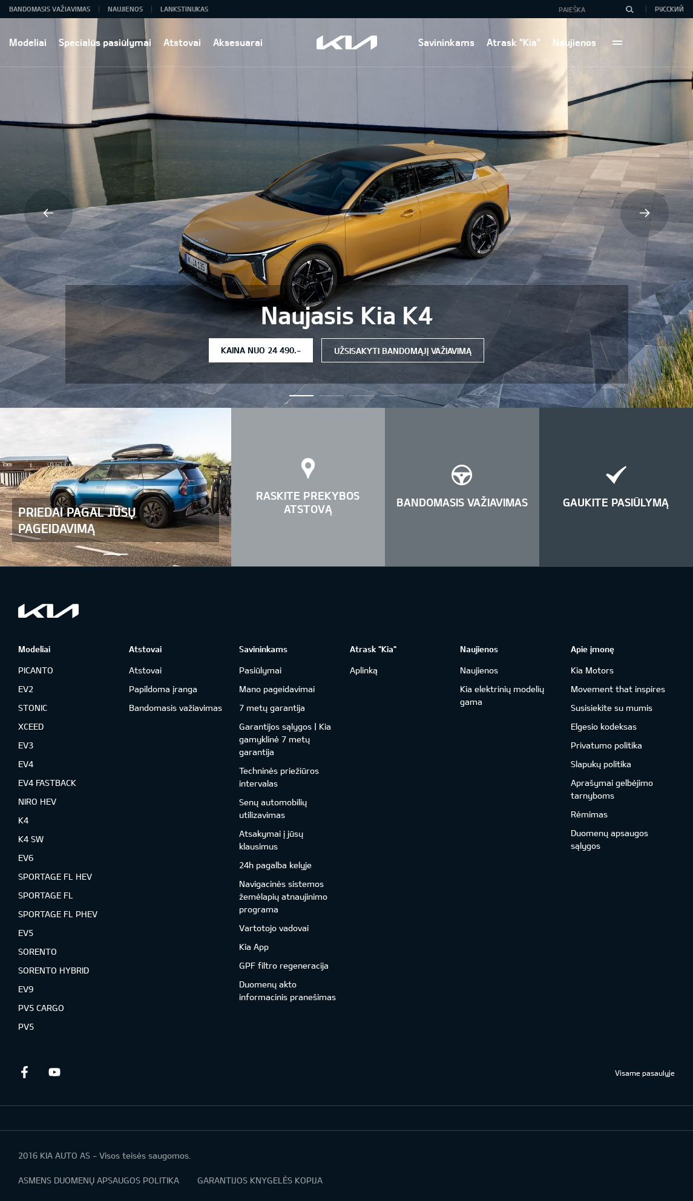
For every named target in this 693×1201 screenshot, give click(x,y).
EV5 (25, 933)
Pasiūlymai (260, 670)
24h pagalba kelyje (275, 865)
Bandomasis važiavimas (49, 9)
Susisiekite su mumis (611, 707)
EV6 (25, 857)
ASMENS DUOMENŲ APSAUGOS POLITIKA (98, 1180)
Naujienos (574, 42)
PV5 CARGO (41, 1008)
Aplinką (364, 670)
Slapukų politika (601, 764)
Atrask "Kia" (513, 42)
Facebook (24, 1072)
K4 (23, 820)
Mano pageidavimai (277, 689)
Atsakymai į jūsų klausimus (271, 839)
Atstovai (182, 42)
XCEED (31, 726)
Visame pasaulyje (645, 1072)
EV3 (25, 745)
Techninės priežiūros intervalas (279, 776)
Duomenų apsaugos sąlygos (609, 839)
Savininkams (446, 42)
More (617, 42)
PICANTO (35, 670)
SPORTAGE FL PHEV (57, 914)
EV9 (25, 989)
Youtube (54, 1072)
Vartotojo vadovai (274, 928)
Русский (669, 9)
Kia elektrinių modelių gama (502, 695)
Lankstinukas (184, 9)
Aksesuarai (238, 42)
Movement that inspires (618, 689)
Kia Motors (592, 670)
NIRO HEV (37, 801)
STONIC (32, 707)
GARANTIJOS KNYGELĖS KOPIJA (260, 1180)
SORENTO (37, 951)
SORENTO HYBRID (53, 970)
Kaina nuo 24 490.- (261, 350)
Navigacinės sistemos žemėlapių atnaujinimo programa (283, 896)
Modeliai (28, 42)
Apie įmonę (592, 649)
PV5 (26, 1026)
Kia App (254, 946)
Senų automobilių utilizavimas (273, 808)
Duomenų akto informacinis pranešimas (287, 990)
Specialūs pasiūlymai (105, 42)
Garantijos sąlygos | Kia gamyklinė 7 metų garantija (285, 739)
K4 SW (31, 839)
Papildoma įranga (163, 689)
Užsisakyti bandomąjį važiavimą (402, 350)
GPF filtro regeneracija (284, 965)
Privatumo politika (606, 745)
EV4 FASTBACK (47, 782)
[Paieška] (629, 9)
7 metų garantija (272, 707)
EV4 (25, 764)
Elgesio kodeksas (604, 726)
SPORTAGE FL (45, 895)
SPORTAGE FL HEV (55, 876)
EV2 (25, 689)
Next (644, 213)
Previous (48, 213)
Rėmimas (589, 814)
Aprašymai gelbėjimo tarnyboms (612, 788)
